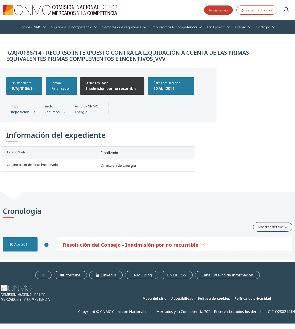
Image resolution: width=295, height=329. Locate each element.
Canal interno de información (227, 275)
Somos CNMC (30, 27)
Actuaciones (218, 10)
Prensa (240, 27)
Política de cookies (214, 298)
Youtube (73, 275)
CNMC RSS (176, 275)
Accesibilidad (182, 298)
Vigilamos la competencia (71, 27)
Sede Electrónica (257, 10)
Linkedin (108, 275)
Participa (263, 27)
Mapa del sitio (155, 298)
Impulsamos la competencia (174, 27)
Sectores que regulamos (121, 27)
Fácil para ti (216, 27)
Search (286, 9)
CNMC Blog (142, 275)
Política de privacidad (253, 298)
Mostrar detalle (273, 227)
